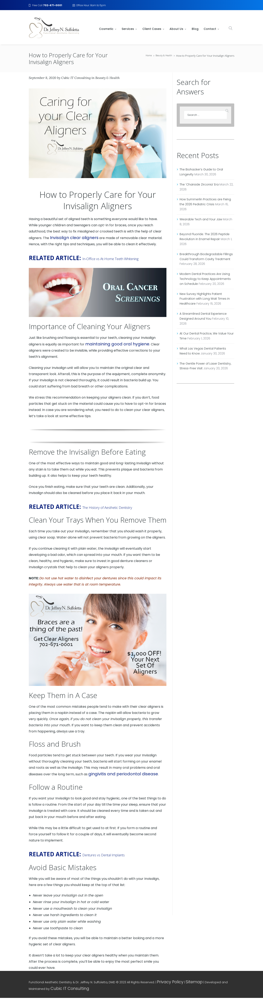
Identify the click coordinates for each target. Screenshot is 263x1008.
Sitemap (185, 992)
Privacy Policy (167, 992)
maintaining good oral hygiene (109, 348)
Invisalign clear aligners (68, 234)
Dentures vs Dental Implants (119, 865)
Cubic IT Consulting (76, 76)
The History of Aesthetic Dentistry (86, 514)
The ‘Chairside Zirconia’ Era (199, 184)
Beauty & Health (162, 55)
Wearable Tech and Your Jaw (201, 219)
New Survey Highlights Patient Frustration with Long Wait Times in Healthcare (205, 299)
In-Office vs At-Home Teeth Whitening (90, 258)
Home (145, 55)
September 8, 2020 (42, 76)
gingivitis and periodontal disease (115, 785)
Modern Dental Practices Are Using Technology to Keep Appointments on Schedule (205, 279)
